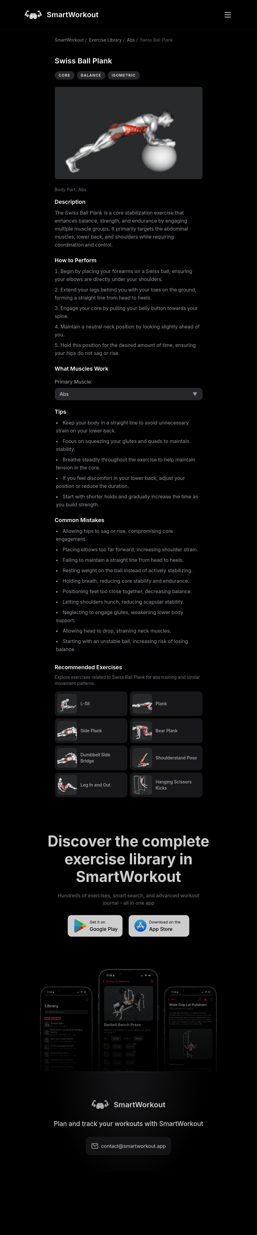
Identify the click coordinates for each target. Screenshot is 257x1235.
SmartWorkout (69, 39)
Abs (131, 39)
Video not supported (129, 133)
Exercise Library (105, 39)
